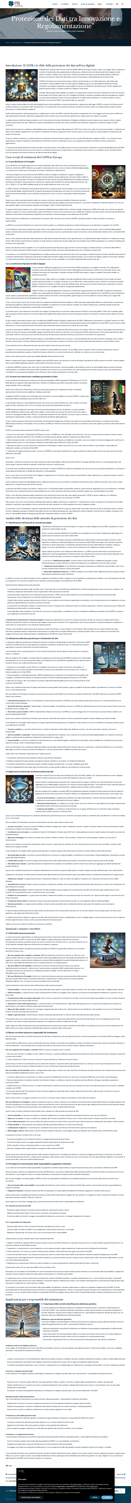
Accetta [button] (107, 1497)
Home (8, 42)
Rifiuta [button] (95, 1497)
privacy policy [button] (77, 1484)
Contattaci (117, 1491)
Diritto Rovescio (78, 31)
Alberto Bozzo (66, 31)
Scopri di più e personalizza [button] (30, 1497)
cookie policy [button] (94, 1486)
